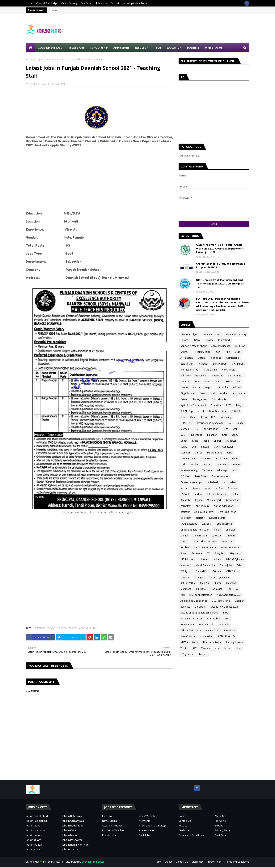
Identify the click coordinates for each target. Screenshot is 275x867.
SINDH (238, 351)
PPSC (197, 381)
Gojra (212, 577)
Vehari (217, 529)
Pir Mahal (201, 589)
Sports (184, 541)
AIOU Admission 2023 (229, 594)
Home (29, 3)
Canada (184, 577)
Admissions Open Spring (193, 600)
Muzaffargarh (214, 500)
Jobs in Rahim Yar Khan (75, 844)
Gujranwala (201, 375)
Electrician (185, 517)
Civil (182, 464)
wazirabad (227, 541)
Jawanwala (223, 624)
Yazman (205, 648)
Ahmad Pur (202, 571)
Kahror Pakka (187, 583)
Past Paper (86, 3)
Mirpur (184, 488)
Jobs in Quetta (34, 844)
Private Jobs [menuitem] (76, 47)
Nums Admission (212, 642)
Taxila (195, 440)
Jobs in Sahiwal (34, 849)
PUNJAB (38, 59)
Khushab (185, 500)
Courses (232, 488)
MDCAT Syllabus (235, 559)
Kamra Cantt (212, 630)
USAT (194, 648)
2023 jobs (185, 571)
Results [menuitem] (140, 47)
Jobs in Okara (33, 840)
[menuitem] (30, 47)
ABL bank (185, 547)
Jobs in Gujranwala (73, 820)
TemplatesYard (54, 861)
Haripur (200, 517)
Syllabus (206, 523)
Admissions (232, 357)
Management (200, 399)
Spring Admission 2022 (204, 541)
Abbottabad (239, 393)
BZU (182, 434)
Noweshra (222, 464)
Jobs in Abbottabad (37, 816)
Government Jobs (66, 628)
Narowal (207, 464)
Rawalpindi (237, 363)
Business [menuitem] (193, 47)
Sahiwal (237, 387)
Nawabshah (232, 500)
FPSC (228, 405)
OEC (229, 452)
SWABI (236, 464)
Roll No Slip (186, 411)
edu (182, 594)
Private (210, 340)
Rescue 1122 (208, 417)
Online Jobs (226, 565)
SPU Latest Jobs (188, 523)
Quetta (217, 381)
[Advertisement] (179, 28)
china (238, 648)
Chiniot (184, 535)
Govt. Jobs (144, 835)
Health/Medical (203, 351)
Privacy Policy (223, 830)
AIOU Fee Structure (205, 547)
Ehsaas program (220, 476)
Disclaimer (185, 830)
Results (184, 387)
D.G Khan (185, 476)
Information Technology (152, 825)
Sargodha (222, 387)
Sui (237, 589)
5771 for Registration (200, 594)
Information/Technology (210, 423)
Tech (225, 429)
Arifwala (217, 571)
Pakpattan (185, 506)
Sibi (229, 589)
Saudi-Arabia (219, 399)
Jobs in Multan (70, 835)
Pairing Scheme (234, 642)
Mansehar (231, 583)
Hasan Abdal (206, 624)
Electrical (107, 816)
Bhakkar (239, 600)
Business (185, 606)
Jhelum (235, 494)
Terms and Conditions (191, 835)
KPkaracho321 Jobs (190, 630)
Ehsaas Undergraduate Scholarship (199, 612)
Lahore (184, 340)
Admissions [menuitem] (121, 47)
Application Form (203, 512)
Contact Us (185, 820)
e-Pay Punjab (187, 654)
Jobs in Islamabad (36, 830)
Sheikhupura (202, 506)
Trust (183, 648)
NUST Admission (189, 642)
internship (217, 375)
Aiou (182, 417)
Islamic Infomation (217, 494)
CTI (208, 553)
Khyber (198, 500)
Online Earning (69, 3)
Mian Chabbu (187, 636)
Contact (115, 3)
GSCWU (184, 494)
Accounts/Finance (220, 346)
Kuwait (204, 559)
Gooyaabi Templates (93, 861)
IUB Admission (188, 559)
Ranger (240, 423)
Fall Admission (210, 429)
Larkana (217, 559)
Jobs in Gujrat (33, 825)
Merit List (185, 381)
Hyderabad (196, 434)
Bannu (234, 434)
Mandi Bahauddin (205, 565)
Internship (144, 820)
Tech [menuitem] (157, 47)
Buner (183, 553)
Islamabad (224, 340)
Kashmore (229, 630)
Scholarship (210, 369)
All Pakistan (186, 357)
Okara (203, 393)
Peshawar (203, 363)
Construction (200, 535)
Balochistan (186, 363)
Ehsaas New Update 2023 (224, 606)
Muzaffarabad (214, 452)
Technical (207, 470)
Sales (239, 565)
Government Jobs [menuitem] (50, 47)
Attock (200, 411)
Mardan (184, 429)
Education (216, 405)
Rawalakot (216, 589)
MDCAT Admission (224, 446)
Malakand (185, 565)
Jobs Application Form (135, 3)
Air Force (206, 458)
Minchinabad (207, 636)
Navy (239, 405)
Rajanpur (212, 434)
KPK (228, 351)
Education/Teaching (44, 628)
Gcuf (194, 446)
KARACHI (185, 351)
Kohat (183, 446)
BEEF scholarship (221, 600)
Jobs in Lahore (34, 835)
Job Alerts (101, 3)
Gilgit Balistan (187, 393)
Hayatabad (236, 553)
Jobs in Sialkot (70, 849)
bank (218, 351)
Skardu (196, 488)
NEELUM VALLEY (226, 636)
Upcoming (225, 417)
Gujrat (183, 440)
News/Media (228, 369)
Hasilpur (198, 494)
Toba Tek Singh (223, 523)
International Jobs (190, 369)
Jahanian (224, 577)
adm (217, 648)
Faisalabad (215, 357)
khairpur (185, 512)
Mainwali (230, 535)
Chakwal (230, 529)
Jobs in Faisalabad (36, 820)
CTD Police (232, 571)
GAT (227, 618)
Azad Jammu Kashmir (226, 458)
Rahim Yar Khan (219, 393)
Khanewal (231, 440)
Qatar (193, 417)
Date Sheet (201, 476)
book (227, 648)
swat (224, 434)
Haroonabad (229, 482)
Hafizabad (212, 482)
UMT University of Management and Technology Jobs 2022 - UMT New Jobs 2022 (220, 283)
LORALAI (216, 535)
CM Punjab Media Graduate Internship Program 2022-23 (220, 265)
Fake (225, 612)
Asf (234, 470)
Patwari (184, 399)
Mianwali (83, 628)
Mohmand (186, 589)
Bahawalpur (219, 363)
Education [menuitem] (174, 47)
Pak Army (185, 375)
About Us (220, 816)
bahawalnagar (235, 375)
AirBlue (219, 488)
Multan (201, 357)
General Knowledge (46, 3)
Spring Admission (223, 506)
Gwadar (194, 464)
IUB (207, 381)
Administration (212, 334)
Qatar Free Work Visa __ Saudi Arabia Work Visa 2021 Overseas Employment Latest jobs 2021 (220, 248)
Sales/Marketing (188, 470)
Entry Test (220, 553)
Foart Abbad (214, 618)
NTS (196, 429)
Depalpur (199, 577)
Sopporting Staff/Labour (193, 346)
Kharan (218, 583)
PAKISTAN (240, 346)
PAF (230, 423)
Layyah (205, 446)
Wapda (209, 387)
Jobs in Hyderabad (72, 825)
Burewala (197, 553)
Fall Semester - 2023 (191, 618)
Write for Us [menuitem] (213, 47)
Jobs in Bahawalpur (73, 816)
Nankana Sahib (217, 517)
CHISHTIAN (186, 423)
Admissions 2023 (230, 547)
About (168, 861)
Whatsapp (222, 470)
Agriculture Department (193, 405)
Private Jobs (109, 835)
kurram (203, 654)
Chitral (217, 440)
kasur (208, 488)
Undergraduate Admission (194, 529)
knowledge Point (37, 84)
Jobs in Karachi (70, 830)
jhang (206, 440)
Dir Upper (200, 606)
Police (229, 381)
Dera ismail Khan (227, 512)
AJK (239, 381)
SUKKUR (236, 411)
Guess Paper (187, 624)
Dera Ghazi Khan (218, 411)
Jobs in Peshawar (72, 840)
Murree (198, 452)
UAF (235, 429)
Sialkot (196, 387)
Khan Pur (204, 583)
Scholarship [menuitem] (99, 47)
